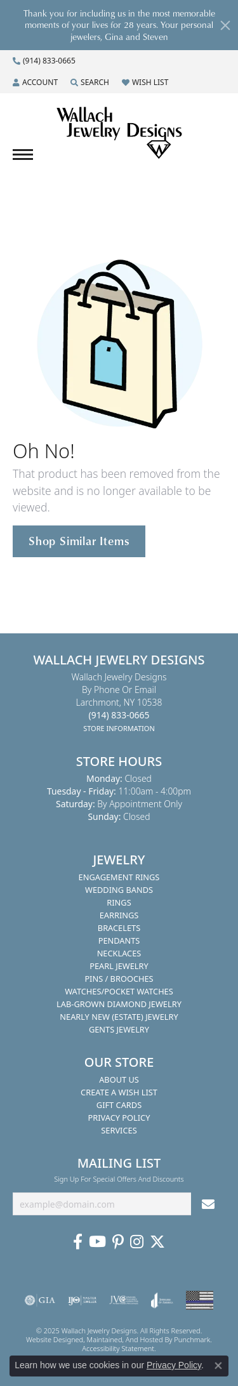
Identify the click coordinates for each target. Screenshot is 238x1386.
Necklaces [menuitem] (119, 953)
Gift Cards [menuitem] (119, 1105)
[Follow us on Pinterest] (118, 1242)
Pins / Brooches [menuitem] (118, 978)
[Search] (89, 82)
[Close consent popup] (218, 1366)
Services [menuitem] (118, 1130)
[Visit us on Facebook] (78, 1242)
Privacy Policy (174, 1365)
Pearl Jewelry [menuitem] (119, 966)
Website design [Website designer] (50, 1339)
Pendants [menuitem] (119, 940)
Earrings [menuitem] (119, 915)
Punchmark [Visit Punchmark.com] (192, 1339)
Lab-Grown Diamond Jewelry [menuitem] (119, 1004)
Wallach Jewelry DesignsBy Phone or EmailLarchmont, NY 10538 (119, 702)
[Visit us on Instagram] (136, 1242)
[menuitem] (40, 1300)
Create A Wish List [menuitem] (119, 1092)
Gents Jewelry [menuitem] (119, 1029)
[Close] (225, 25)
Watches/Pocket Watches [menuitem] (119, 991)
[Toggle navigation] (23, 154)
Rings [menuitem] (119, 902)
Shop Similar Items (79, 540)
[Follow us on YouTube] (97, 1242)
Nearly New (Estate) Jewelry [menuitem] (119, 1016)
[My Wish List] (145, 82)
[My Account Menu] (35, 82)
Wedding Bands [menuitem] (119, 889)
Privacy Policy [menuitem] (119, 1117)
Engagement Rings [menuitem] (119, 877)
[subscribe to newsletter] (208, 1204)
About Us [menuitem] (119, 1079)
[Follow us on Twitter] (157, 1242)
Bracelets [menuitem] (119, 928)
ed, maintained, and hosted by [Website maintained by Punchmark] (125, 1339)
